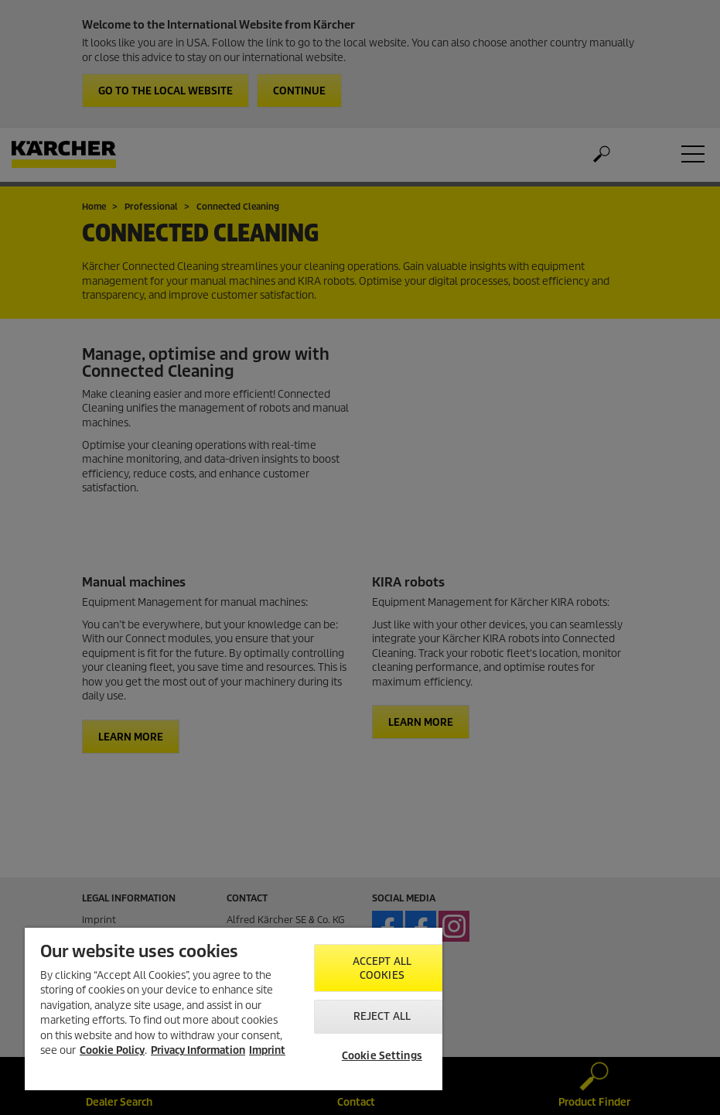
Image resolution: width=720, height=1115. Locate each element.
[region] (233, 1009)
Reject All (382, 1016)
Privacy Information (198, 1050)
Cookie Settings (382, 1055)
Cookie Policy (112, 1050)
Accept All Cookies (382, 968)
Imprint (267, 1050)
